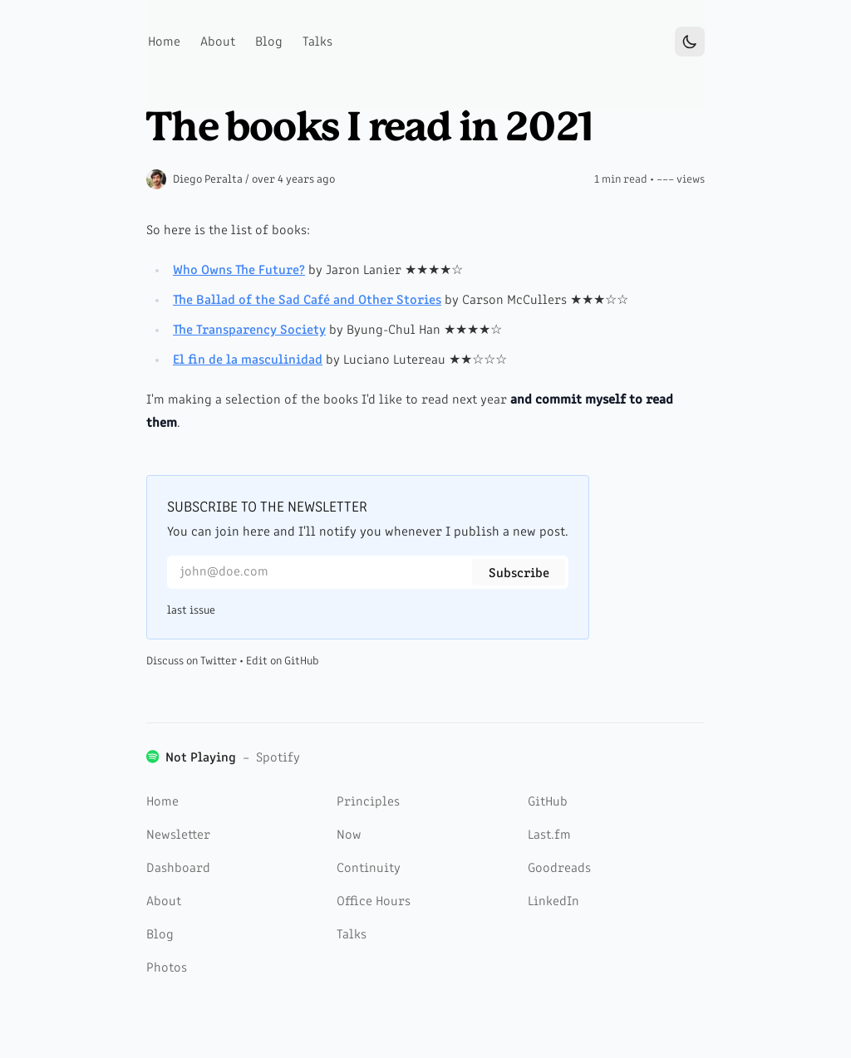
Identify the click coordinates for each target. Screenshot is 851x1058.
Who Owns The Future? (239, 270)
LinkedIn (553, 902)
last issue (191, 610)
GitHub (548, 802)
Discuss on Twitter (191, 661)
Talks (351, 935)
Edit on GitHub (282, 661)
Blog (160, 935)
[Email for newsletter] (367, 572)
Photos (166, 968)
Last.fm (549, 835)
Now (349, 835)
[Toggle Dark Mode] (690, 41)
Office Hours (374, 902)
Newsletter (178, 835)
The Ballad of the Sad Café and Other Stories (307, 300)
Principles (368, 802)
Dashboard (178, 868)
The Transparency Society (249, 330)
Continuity (369, 868)
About (163, 902)
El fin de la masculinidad (247, 360)
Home (162, 802)
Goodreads (559, 868)
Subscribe (519, 573)
